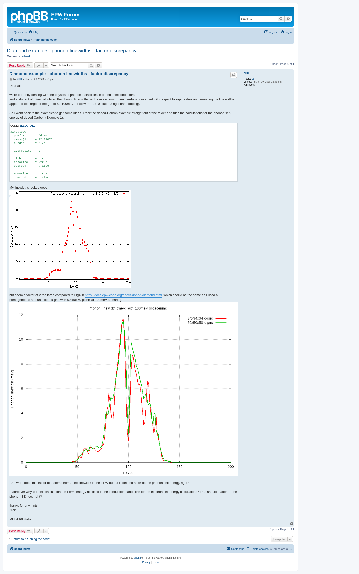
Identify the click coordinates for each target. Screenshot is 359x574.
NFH (246, 73)
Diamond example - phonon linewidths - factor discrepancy (71, 50)
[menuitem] (33, 32)
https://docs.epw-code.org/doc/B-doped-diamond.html (123, 295)
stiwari (26, 56)
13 (253, 78)
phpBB (137, 557)
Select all (27, 125)
